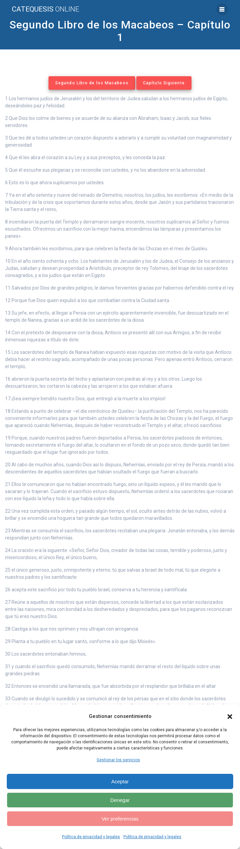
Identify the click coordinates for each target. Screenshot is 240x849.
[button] (229, 716)
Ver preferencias (119, 819)
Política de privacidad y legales (91, 836)
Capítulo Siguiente (164, 83)
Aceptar (120, 781)
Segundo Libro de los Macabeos (91, 83)
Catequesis (45, 9)
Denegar (120, 800)
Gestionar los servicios (118, 760)
